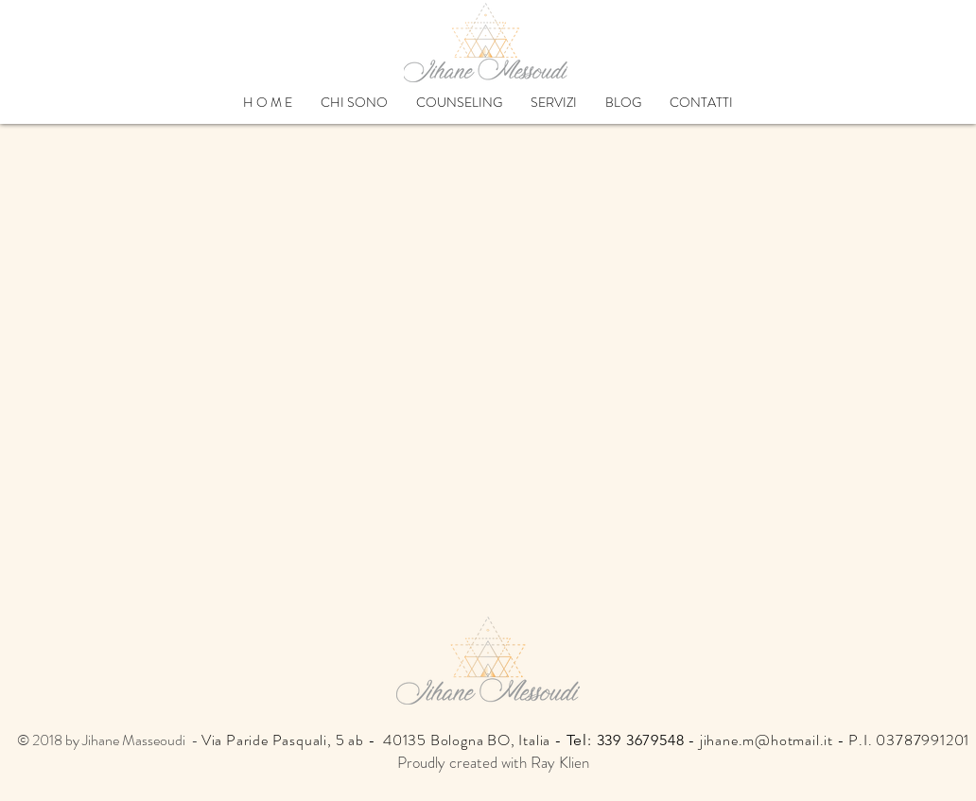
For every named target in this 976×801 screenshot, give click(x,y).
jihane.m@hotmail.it (766, 740)
